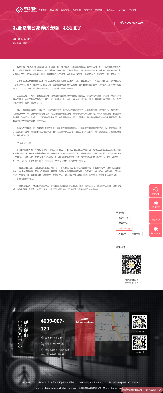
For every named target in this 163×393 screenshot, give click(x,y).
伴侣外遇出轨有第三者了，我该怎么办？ (140, 390)
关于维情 (43, 10)
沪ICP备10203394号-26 (116, 388)
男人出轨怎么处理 (41, 382)
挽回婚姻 (136, 234)
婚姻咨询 (136, 382)
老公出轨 (122, 234)
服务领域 (65, 10)
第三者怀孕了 (95, 382)
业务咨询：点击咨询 (52, 338)
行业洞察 (54, 10)
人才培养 (122, 10)
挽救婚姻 (117, 382)
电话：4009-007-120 (52, 344)
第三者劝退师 (124, 229)
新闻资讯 (99, 10)
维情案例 (77, 10)
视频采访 (111, 10)
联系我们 (133, 10)
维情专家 (88, 10)
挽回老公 (126, 382)
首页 (33, 10)
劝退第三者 (123, 224)
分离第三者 (123, 218)
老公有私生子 (82, 382)
